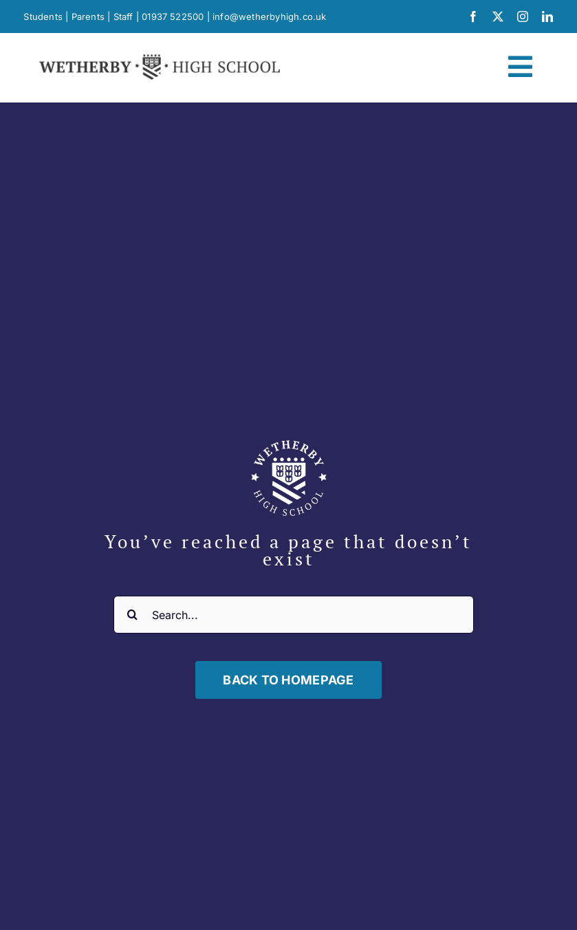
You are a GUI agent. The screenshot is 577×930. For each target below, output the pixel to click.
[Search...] (293, 615)
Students (43, 16)
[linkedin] (547, 16)
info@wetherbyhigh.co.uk (270, 16)
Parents (88, 16)
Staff (123, 16)
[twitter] (497, 16)
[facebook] (473, 16)
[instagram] (522, 16)
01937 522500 (173, 16)
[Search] (132, 615)
